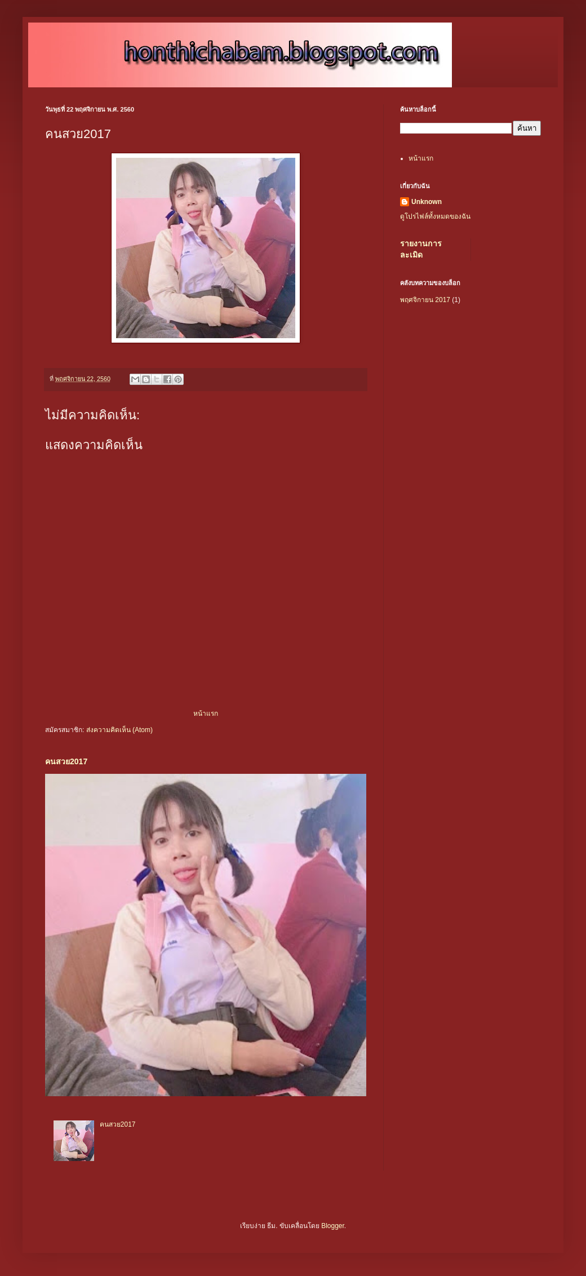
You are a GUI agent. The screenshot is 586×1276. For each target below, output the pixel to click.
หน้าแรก (205, 713)
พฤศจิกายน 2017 (425, 300)
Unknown (426, 202)
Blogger (332, 1226)
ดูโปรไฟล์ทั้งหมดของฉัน (435, 216)
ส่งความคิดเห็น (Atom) (119, 730)
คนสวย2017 (66, 761)
